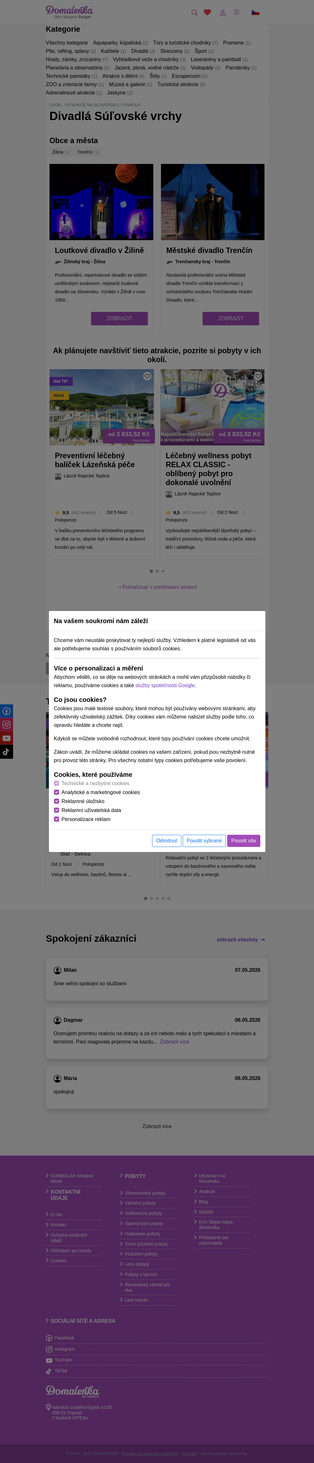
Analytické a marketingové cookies (101, 792)
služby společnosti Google (165, 685)
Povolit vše (243, 840)
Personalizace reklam (86, 819)
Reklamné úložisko (83, 801)
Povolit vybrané (204, 840)
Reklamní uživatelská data (91, 810)
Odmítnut (166, 840)
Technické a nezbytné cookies (96, 783)
